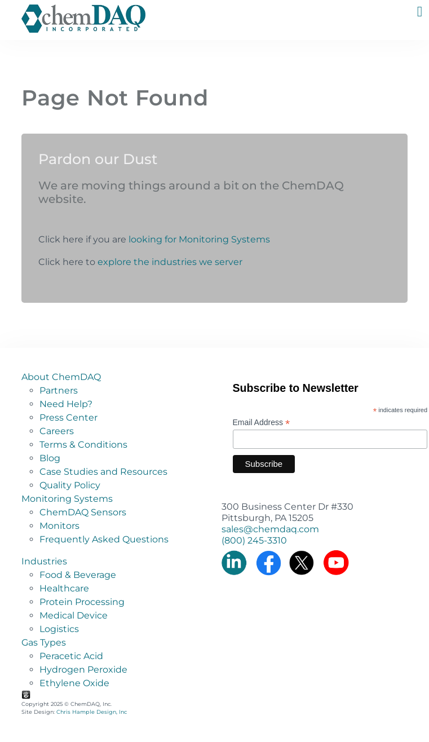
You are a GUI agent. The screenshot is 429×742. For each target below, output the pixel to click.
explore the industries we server (170, 262)
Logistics (59, 629)
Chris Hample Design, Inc (91, 712)
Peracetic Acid (71, 656)
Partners (58, 390)
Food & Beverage (77, 574)
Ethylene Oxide (74, 683)
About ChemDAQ (61, 377)
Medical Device (73, 615)
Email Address (261, 422)
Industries (44, 561)
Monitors (59, 525)
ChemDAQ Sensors (82, 512)
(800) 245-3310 (254, 540)
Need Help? (65, 404)
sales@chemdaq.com (270, 529)
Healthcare (64, 588)
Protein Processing (82, 602)
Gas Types (43, 642)
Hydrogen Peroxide (83, 669)
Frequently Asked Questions (104, 539)
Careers (56, 431)
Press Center (68, 417)
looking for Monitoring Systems (199, 239)
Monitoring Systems (67, 498)
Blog (49, 458)
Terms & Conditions (83, 444)
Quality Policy (69, 485)
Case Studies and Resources (103, 471)
